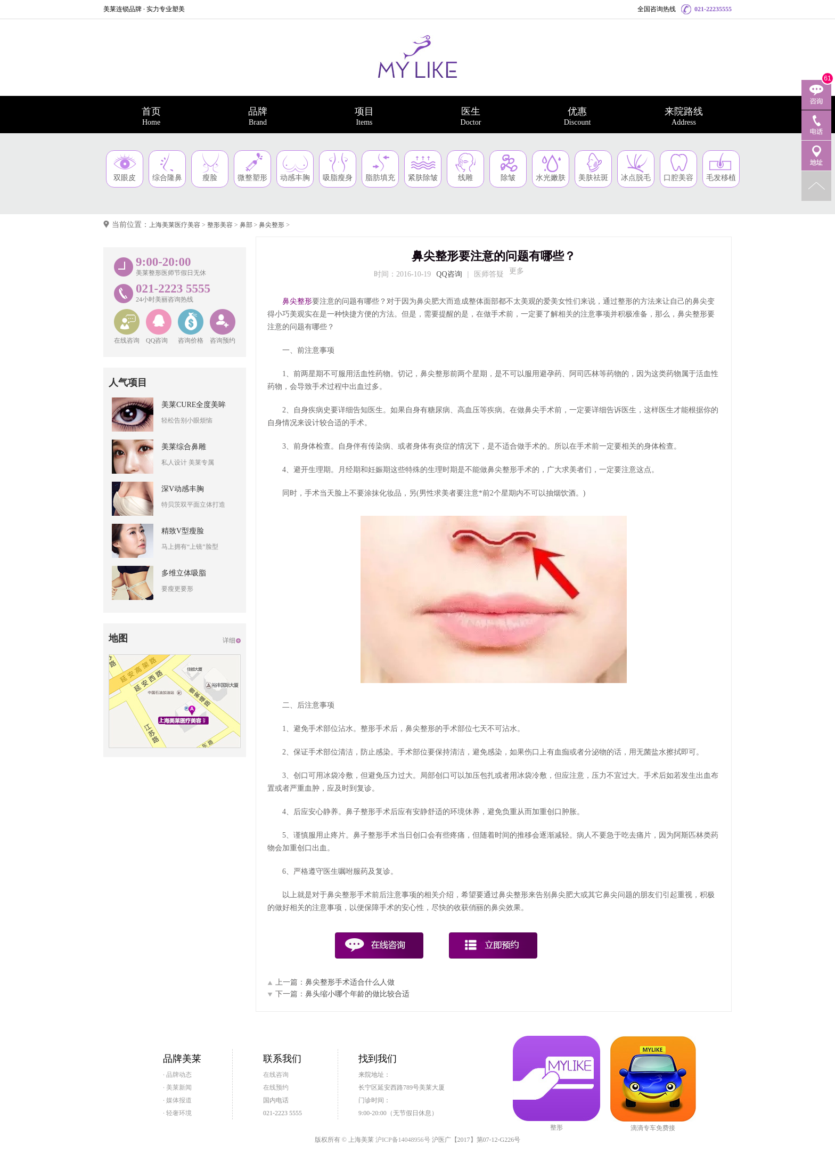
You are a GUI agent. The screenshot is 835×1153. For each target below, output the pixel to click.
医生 (471, 116)
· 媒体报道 (177, 1100)
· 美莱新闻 (177, 1087)
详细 (229, 640)
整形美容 (220, 225)
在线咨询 (276, 1074)
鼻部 (246, 225)
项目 (364, 116)
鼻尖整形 (271, 225)
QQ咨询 (449, 274)
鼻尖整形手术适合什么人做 (350, 982)
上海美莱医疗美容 (174, 225)
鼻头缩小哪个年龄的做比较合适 (357, 994)
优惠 (577, 116)
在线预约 (276, 1087)
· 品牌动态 (177, 1074)
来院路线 (684, 116)
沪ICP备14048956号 (402, 1139)
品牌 (257, 116)
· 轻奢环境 (177, 1113)
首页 (151, 116)
